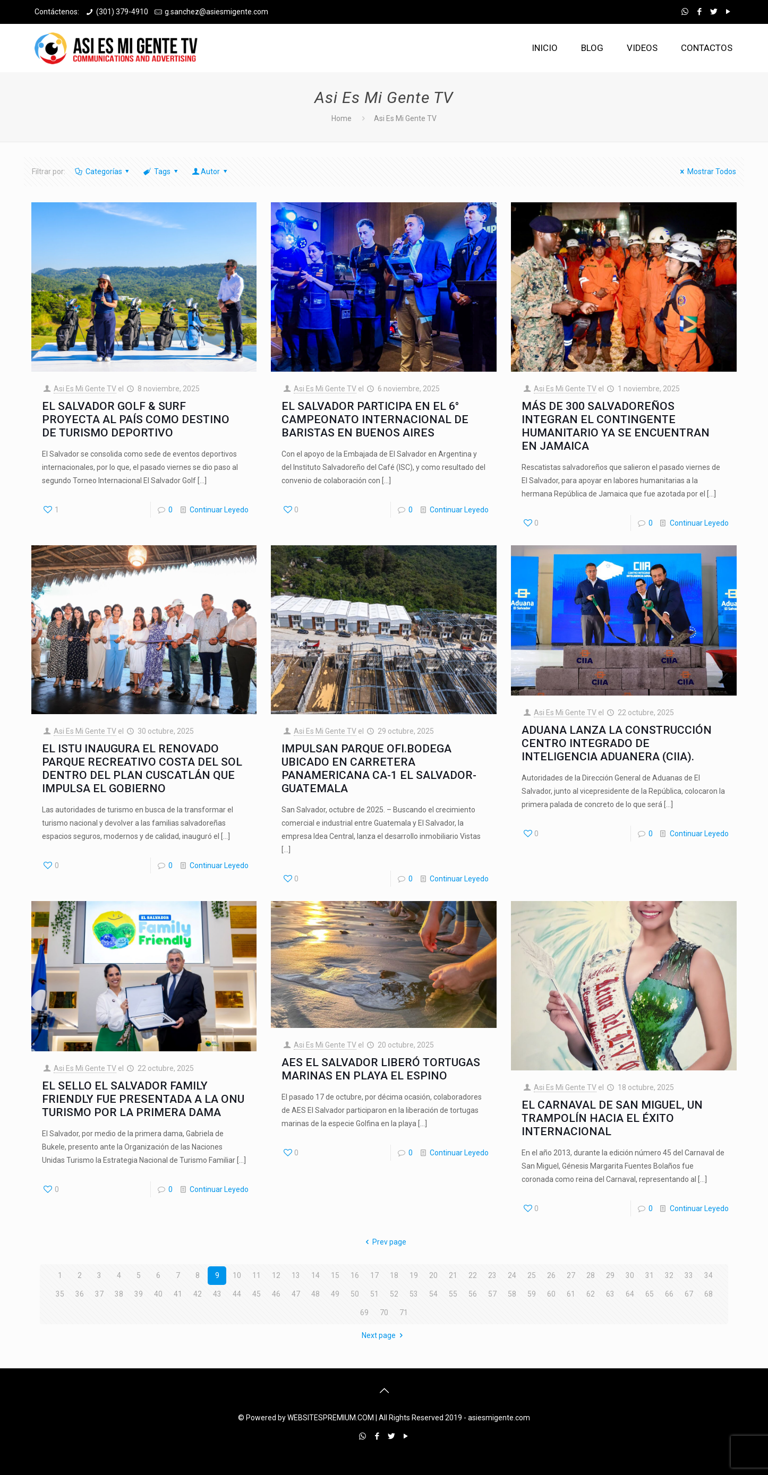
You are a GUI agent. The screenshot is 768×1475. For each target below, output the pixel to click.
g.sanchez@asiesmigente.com (216, 11)
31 (649, 1275)
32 (669, 1275)
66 (669, 1294)
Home (341, 118)
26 (551, 1275)
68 (708, 1294)
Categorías (102, 171)
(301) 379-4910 (122, 11)
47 (296, 1294)
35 (60, 1294)
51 (374, 1294)
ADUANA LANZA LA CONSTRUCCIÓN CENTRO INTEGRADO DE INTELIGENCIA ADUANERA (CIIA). (617, 743)
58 (512, 1294)
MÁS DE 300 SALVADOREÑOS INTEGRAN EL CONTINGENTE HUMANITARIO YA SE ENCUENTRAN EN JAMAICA (616, 426)
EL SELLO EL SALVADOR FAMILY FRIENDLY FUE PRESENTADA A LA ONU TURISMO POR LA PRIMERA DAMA (143, 1099)
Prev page (384, 1242)
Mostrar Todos (706, 171)
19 (413, 1275)
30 (630, 1275)
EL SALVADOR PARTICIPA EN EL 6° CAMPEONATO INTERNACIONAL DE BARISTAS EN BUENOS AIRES (374, 419)
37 (99, 1294)
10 (237, 1275)
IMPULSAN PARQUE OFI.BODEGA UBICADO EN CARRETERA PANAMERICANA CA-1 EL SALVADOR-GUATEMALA (378, 768)
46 (276, 1294)
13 (296, 1275)
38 (119, 1294)
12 (276, 1275)
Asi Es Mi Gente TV (85, 388)
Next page (384, 1335)
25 (531, 1275)
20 (433, 1275)
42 (197, 1294)
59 (531, 1294)
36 (79, 1294)
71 (403, 1312)
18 (394, 1275)
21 (453, 1275)
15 (335, 1275)
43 (217, 1294)
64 (630, 1294)
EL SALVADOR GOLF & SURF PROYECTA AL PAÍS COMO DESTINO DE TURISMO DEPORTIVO (135, 419)
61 (571, 1294)
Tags (161, 171)
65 (649, 1294)
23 (492, 1275)
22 (472, 1275)
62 (590, 1294)
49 (335, 1294)
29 (610, 1275)
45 (256, 1294)
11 (256, 1275)
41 (178, 1294)
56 (472, 1294)
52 (394, 1294)
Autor (210, 171)
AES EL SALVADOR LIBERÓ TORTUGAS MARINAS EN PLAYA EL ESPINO (380, 1069)
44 (237, 1294)
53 (413, 1294)
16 (355, 1275)
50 (355, 1294)
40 (158, 1294)
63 (610, 1294)
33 (689, 1275)
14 (315, 1275)
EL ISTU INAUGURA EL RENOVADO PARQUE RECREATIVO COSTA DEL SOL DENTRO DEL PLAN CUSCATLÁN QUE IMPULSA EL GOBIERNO (142, 768)
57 (492, 1294)
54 (433, 1294)
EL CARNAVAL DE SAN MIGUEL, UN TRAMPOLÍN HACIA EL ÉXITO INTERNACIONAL (612, 1118)
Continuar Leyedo (219, 509)
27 (571, 1275)
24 (512, 1275)
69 (364, 1312)
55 (453, 1294)
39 (138, 1294)
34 (708, 1275)
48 (315, 1294)
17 (374, 1275)
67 (689, 1294)
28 (590, 1275)
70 (384, 1312)
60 (551, 1294)
